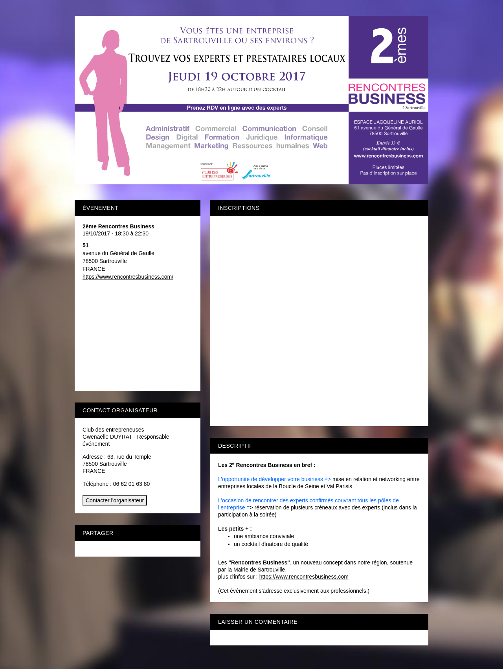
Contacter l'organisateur (115, 500)
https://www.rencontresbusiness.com (304, 576)
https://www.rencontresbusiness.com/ (128, 277)
